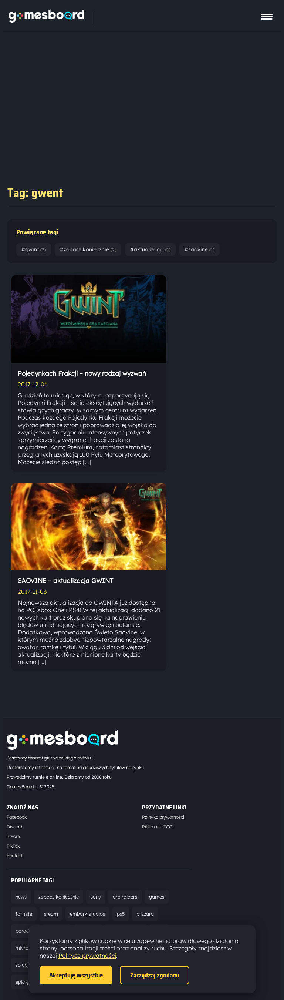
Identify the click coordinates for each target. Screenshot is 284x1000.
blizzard (145, 914)
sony (96, 897)
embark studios (87, 914)
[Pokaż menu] (266, 17)
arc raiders (125, 897)
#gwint (33, 249)
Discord (14, 826)
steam (51, 914)
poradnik (26, 931)
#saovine (199, 249)
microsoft (26, 948)
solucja (23, 965)
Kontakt (14, 855)
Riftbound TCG (157, 826)
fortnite (24, 914)
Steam (13, 836)
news (21, 897)
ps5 (121, 914)
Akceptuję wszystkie (76, 975)
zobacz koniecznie (58, 897)
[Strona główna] (46, 20)
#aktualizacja (150, 249)
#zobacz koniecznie (88, 249)
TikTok (13, 846)
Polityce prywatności (87, 955)
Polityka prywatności (163, 817)
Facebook (17, 817)
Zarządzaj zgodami (154, 975)
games (156, 897)
